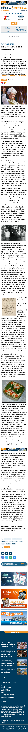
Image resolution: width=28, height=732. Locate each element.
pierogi (3, 543)
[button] (14, 23)
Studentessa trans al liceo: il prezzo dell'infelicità (8, 670)
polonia (14, 543)
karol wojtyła (5, 541)
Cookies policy (13, 720)
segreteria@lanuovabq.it (7, 696)
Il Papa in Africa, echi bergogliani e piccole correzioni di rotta (8, 644)
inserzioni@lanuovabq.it (7, 697)
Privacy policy (4, 720)
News (8, 16)
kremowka (8, 543)
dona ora (21, 16)
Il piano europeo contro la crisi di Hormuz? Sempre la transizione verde (7, 662)
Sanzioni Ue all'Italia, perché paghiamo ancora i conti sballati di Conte (8, 653)
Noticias (8, 19)
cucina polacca (7, 539)
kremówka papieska (14, 541)
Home (11, 36)
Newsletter (21, 19)
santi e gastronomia (17, 539)
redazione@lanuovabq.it (7, 694)
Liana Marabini (10, 55)
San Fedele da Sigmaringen (20, 28)
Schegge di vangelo (7, 28)
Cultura (17, 36)
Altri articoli (14, 632)
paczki (21, 541)
